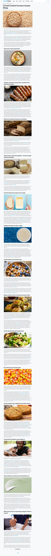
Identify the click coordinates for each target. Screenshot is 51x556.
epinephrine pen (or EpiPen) (18, 539)
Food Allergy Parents (7, 470)
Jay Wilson (5, 9)
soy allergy (14, 184)
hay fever (7, 31)
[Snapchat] (48, 1)
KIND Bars (19, 465)
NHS (25, 538)
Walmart (18, 70)
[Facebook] (45, 1)
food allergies (14, 32)
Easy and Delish (17, 323)
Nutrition (20, 1)
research (19, 112)
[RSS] (49, 1)
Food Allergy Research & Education (16, 38)
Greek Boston (10, 318)
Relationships (28, 1)
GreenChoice (26, 143)
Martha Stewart (17, 77)
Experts (14, 1)
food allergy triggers (9, 33)
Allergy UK (17, 501)
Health (17, 1)
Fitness (23, 1)
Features (32, 1)
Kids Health (16, 535)
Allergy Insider (13, 215)
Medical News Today (16, 140)
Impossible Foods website (25, 434)
